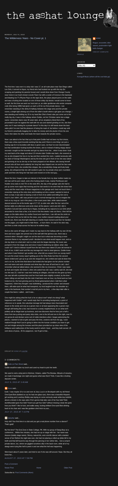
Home (39, 468)
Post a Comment (11, 464)
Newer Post (9, 468)
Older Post (68, 468)
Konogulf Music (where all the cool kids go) (93, 77)
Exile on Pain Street (15, 364)
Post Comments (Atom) (24, 472)
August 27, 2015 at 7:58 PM (19, 458)
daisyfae (11, 418)
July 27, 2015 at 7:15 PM (17, 412)
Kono (10, 388)
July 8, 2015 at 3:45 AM (16, 382)
